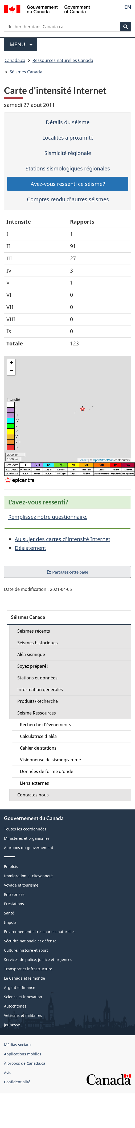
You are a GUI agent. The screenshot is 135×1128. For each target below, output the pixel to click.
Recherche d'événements (45, 725)
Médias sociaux (17, 1044)
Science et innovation (23, 996)
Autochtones (15, 1006)
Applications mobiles (22, 1053)
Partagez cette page (67, 571)
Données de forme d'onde (46, 771)
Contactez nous (33, 795)
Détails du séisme (67, 122)
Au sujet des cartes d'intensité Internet (62, 539)
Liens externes (34, 783)
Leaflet (83, 460)
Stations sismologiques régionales (68, 168)
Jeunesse (12, 1024)
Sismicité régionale (67, 153)
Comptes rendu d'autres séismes (68, 199)
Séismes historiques (37, 643)
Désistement (30, 548)
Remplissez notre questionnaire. (47, 516)
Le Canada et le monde (24, 978)
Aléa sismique (31, 654)
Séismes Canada (26, 72)
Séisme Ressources (36, 713)
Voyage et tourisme (21, 885)
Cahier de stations (38, 748)
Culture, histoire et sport (26, 950)
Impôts (10, 922)
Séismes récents (33, 631)
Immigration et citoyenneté (28, 875)
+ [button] (11, 363)
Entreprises (14, 894)
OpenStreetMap (103, 460)
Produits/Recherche (37, 701)
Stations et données (37, 678)
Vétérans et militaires (23, 1015)
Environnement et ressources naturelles (40, 931)
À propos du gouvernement (28, 847)
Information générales (40, 689)
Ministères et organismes (27, 838)
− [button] (11, 371)
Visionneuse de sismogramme (50, 760)
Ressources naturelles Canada (62, 60)
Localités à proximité (67, 137)
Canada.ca (15, 60)
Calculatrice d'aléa (38, 736)
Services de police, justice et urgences (38, 959)
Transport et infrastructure (28, 968)
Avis (7, 1072)
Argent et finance (19, 987)
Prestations (14, 903)
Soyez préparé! (32, 666)
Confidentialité (17, 1081)
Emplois (11, 866)
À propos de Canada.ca (24, 1063)
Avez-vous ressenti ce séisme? (68, 183)
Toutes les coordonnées (25, 829)
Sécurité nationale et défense (30, 940)
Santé (9, 913)
